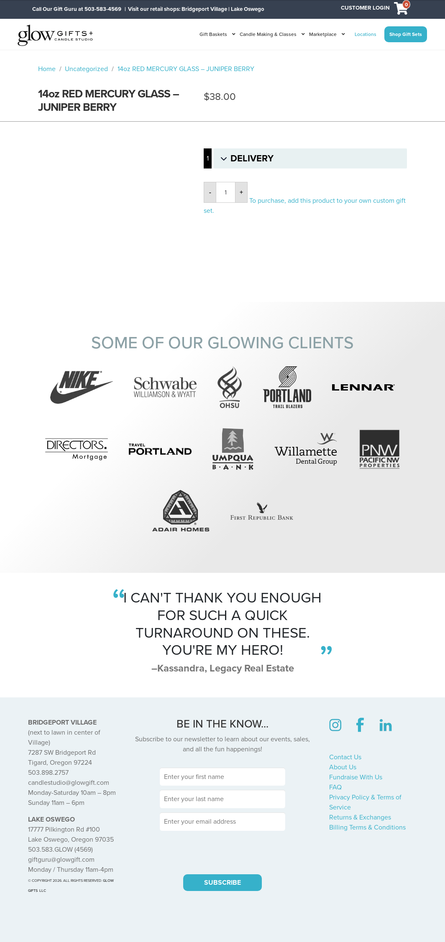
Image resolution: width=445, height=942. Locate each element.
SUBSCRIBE (222, 882)
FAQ (335, 787)
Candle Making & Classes (268, 34)
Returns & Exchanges (360, 817)
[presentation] (222, 851)
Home (47, 69)
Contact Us (345, 757)
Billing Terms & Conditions (367, 827)
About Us (342, 767)
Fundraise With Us (355, 777)
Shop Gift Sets (405, 34)
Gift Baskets (213, 34)
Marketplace (323, 34)
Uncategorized (86, 69)
